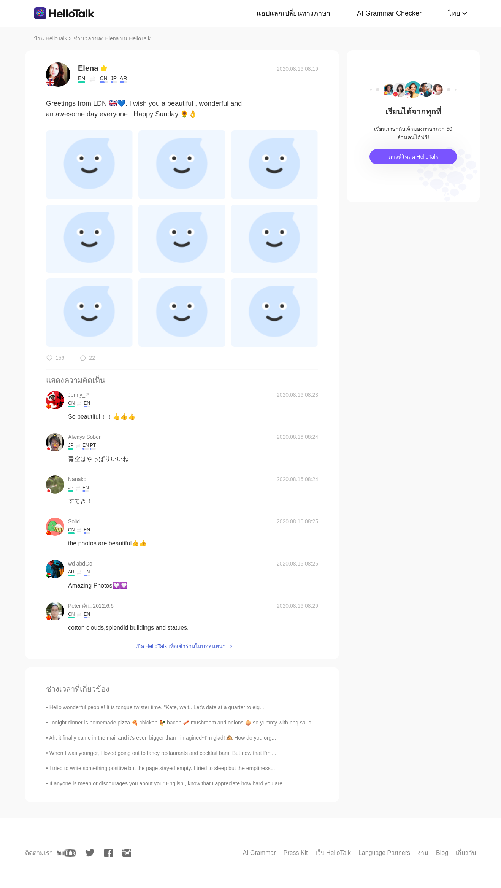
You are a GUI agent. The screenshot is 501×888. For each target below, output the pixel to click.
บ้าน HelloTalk (50, 38)
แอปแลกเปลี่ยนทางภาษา (293, 13)
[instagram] (126, 853)
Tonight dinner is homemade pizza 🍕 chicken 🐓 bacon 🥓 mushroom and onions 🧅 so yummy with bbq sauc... (182, 723)
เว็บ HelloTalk (333, 853)
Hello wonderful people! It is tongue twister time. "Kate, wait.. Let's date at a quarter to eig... (156, 707)
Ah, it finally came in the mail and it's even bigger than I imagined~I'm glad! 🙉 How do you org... (162, 738)
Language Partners (384, 853)
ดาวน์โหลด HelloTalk (413, 157)
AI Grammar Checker (389, 13)
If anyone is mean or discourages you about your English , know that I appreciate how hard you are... (168, 783)
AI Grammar (259, 853)
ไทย (454, 13)
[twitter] (90, 853)
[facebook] (108, 853)
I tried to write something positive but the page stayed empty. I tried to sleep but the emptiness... (162, 768)
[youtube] (66, 853)
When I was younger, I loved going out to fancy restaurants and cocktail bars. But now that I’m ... (162, 753)
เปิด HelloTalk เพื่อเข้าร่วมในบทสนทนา (180, 646)
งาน (423, 853)
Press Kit (296, 853)
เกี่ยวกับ (466, 853)
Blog (442, 853)
